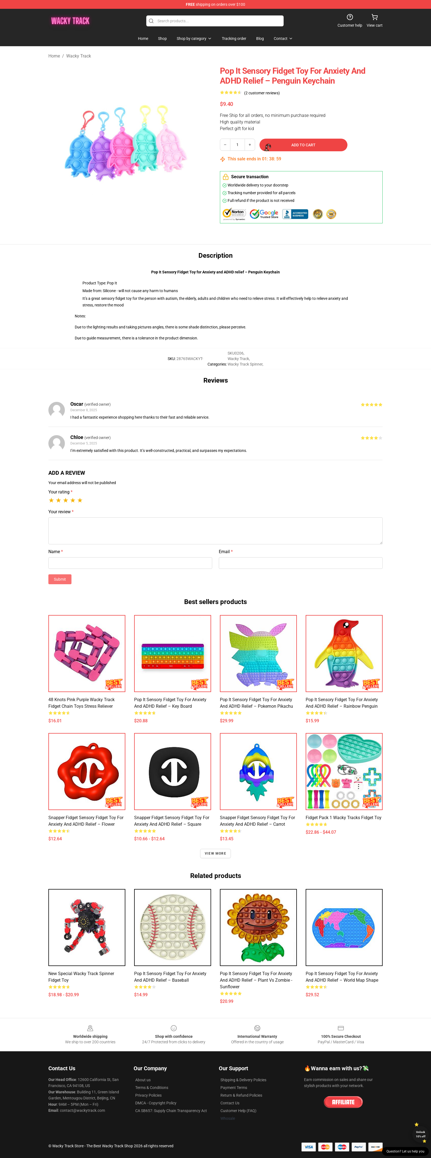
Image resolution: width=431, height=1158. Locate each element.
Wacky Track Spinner (245, 364)
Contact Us (229, 1103)
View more (215, 853)
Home (54, 56)
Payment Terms (233, 1087)
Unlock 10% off (421, 1134)
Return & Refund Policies (241, 1095)
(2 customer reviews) (262, 93)
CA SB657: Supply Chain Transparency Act (171, 1110)
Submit (60, 579)
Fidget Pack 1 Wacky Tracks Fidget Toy (344, 817)
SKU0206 (236, 353)
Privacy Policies (148, 1095)
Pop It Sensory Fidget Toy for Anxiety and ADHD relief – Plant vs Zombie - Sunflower (256, 980)
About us (143, 1080)
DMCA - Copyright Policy (155, 1103)
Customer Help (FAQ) (238, 1110)
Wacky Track (78, 56)
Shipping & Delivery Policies (243, 1080)
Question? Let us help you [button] (405, 1151)
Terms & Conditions (151, 1087)
